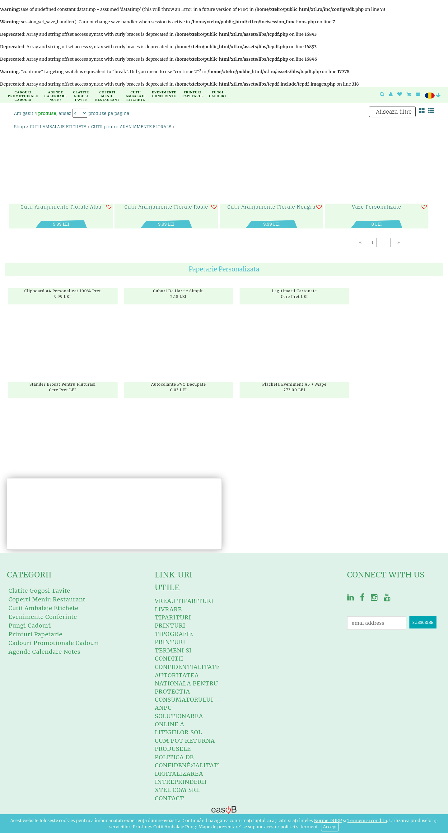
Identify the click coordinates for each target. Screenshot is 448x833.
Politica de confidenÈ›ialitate (188, 761)
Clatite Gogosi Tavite (80, 93)
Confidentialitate (187, 667)
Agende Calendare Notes (55, 93)
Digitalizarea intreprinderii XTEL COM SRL (181, 781)
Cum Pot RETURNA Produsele (185, 744)
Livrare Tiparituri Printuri (173, 617)
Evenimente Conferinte (163, 93)
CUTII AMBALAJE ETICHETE (58, 126)
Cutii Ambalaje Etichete (135, 93)
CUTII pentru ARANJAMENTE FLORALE (131, 126)
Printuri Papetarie (192, 93)
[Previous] (360, 242)
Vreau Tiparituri (184, 601)
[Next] (398, 242)
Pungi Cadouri (217, 93)
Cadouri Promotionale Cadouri (22, 93)
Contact (169, 798)
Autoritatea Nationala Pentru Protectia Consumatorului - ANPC (186, 691)
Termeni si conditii (173, 654)
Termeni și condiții (367, 820)
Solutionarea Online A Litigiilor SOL (179, 724)
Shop (19, 126)
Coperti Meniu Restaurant (106, 93)
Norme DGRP (328, 820)
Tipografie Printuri (174, 638)
